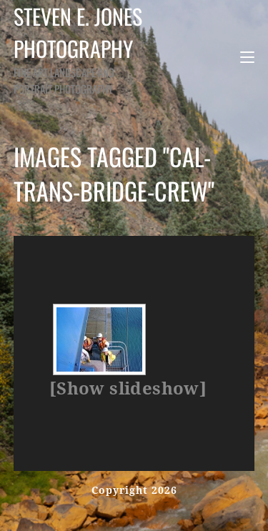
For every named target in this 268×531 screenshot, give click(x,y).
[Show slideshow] (128, 389)
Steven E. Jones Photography (84, 48)
